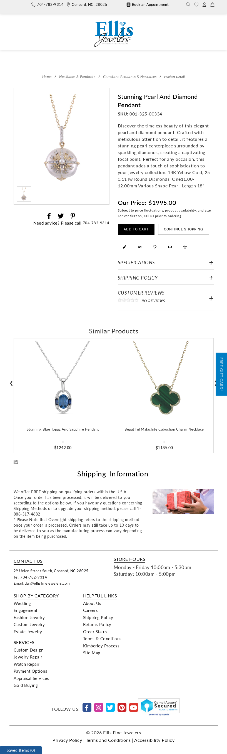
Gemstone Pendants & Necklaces (130, 76)
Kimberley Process (101, 646)
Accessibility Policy (154, 740)
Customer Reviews (166, 298)
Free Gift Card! (221, 374)
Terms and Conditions (108, 740)
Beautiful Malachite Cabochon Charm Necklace (164, 429)
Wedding (22, 603)
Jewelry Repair (28, 657)
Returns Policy (97, 624)
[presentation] (11, 381)
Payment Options (31, 671)
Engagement (26, 610)
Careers (90, 610)
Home (47, 76)
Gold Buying (26, 685)
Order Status (95, 631)
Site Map (91, 652)
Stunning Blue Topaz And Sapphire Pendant (63, 429)
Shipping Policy (138, 277)
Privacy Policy (67, 740)
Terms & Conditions (102, 638)
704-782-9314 (96, 222)
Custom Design (29, 650)
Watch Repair (26, 664)
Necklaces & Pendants (77, 76)
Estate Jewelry (28, 631)
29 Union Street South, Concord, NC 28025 (51, 570)
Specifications (136, 262)
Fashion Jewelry (29, 617)
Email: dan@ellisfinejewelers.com (42, 583)
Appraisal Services (31, 678)
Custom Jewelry (29, 624)
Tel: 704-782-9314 (30, 577)
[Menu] (21, 7)
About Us (92, 603)
